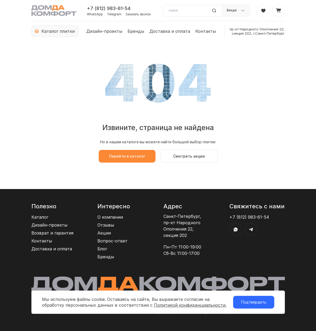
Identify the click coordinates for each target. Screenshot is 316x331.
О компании (110, 217)
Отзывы (105, 225)
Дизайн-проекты (104, 31)
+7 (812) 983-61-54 (109, 8)
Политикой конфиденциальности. (190, 305)
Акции (104, 233)
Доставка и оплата (169, 31)
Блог (102, 248)
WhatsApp (95, 14)
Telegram (114, 14)
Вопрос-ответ (112, 240)
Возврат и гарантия (52, 233)
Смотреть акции (189, 156)
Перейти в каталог (127, 156)
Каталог (39, 217)
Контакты (205, 31)
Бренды (136, 31)
